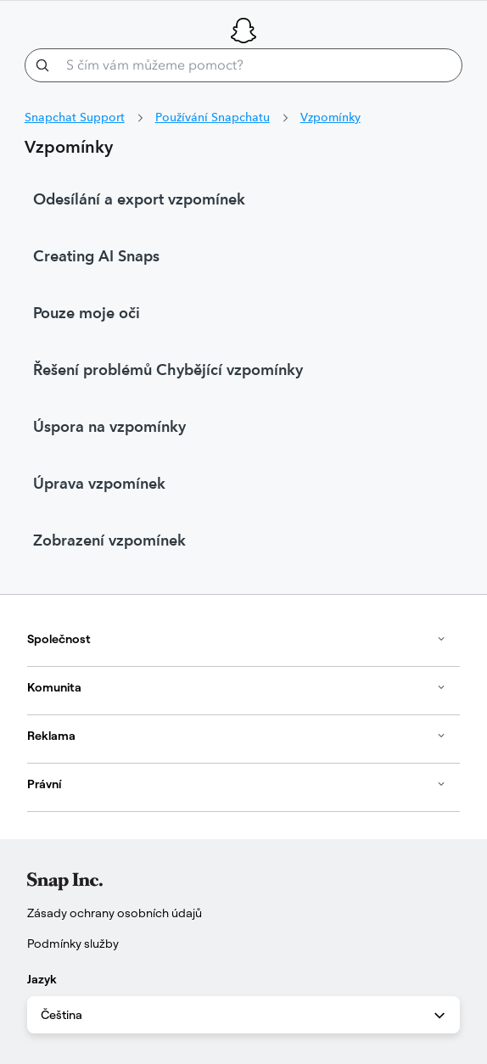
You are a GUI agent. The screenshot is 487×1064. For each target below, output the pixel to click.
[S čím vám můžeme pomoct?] (244, 65)
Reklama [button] (236, 735)
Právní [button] (236, 784)
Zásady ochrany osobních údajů (114, 913)
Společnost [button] (236, 639)
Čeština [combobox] (244, 1015)
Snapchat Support (75, 117)
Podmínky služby (73, 943)
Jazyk (42, 979)
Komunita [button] (236, 687)
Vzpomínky (330, 117)
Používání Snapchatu (212, 117)
